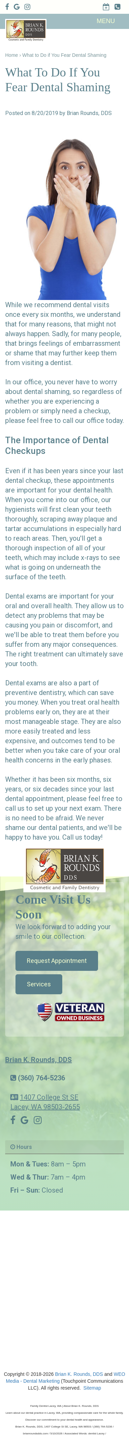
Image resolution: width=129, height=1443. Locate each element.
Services (39, 984)
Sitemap (92, 1388)
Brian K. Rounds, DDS (38, 1060)
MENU (106, 21)
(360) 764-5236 (41, 1078)
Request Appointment (57, 960)
